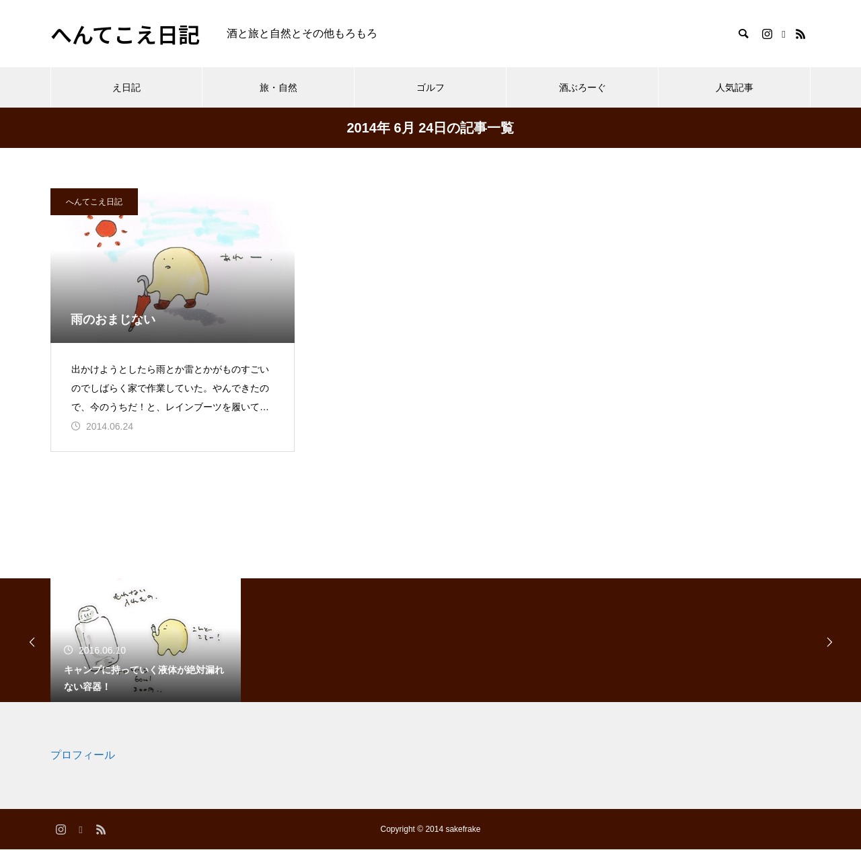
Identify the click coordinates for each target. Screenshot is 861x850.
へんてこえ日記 (94, 201)
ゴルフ (430, 87)
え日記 (126, 87)
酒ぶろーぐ (582, 87)
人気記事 (734, 87)
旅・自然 (278, 87)
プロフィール (82, 756)
